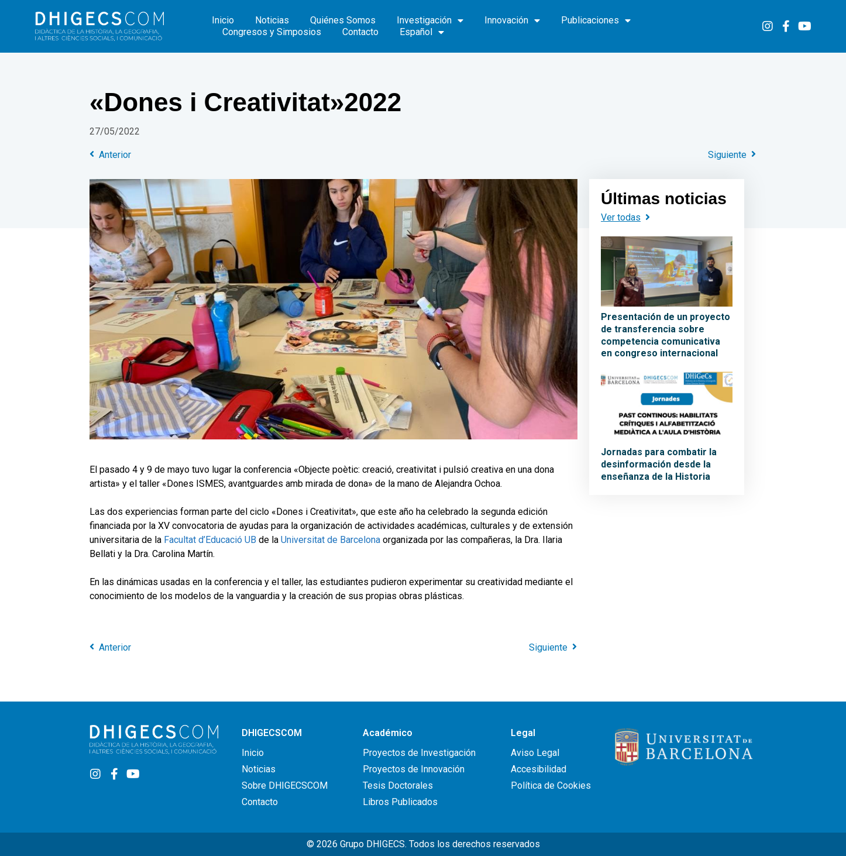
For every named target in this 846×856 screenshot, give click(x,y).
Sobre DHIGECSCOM (285, 785)
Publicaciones (596, 20)
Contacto (360, 31)
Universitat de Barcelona (330, 539)
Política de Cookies (551, 785)
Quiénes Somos (343, 20)
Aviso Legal (535, 752)
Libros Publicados (400, 801)
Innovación (512, 20)
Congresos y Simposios (271, 31)
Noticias (272, 20)
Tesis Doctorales (398, 785)
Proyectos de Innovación (414, 769)
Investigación (430, 20)
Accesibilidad (538, 769)
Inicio (223, 20)
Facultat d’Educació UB (210, 539)
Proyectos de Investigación (419, 752)
